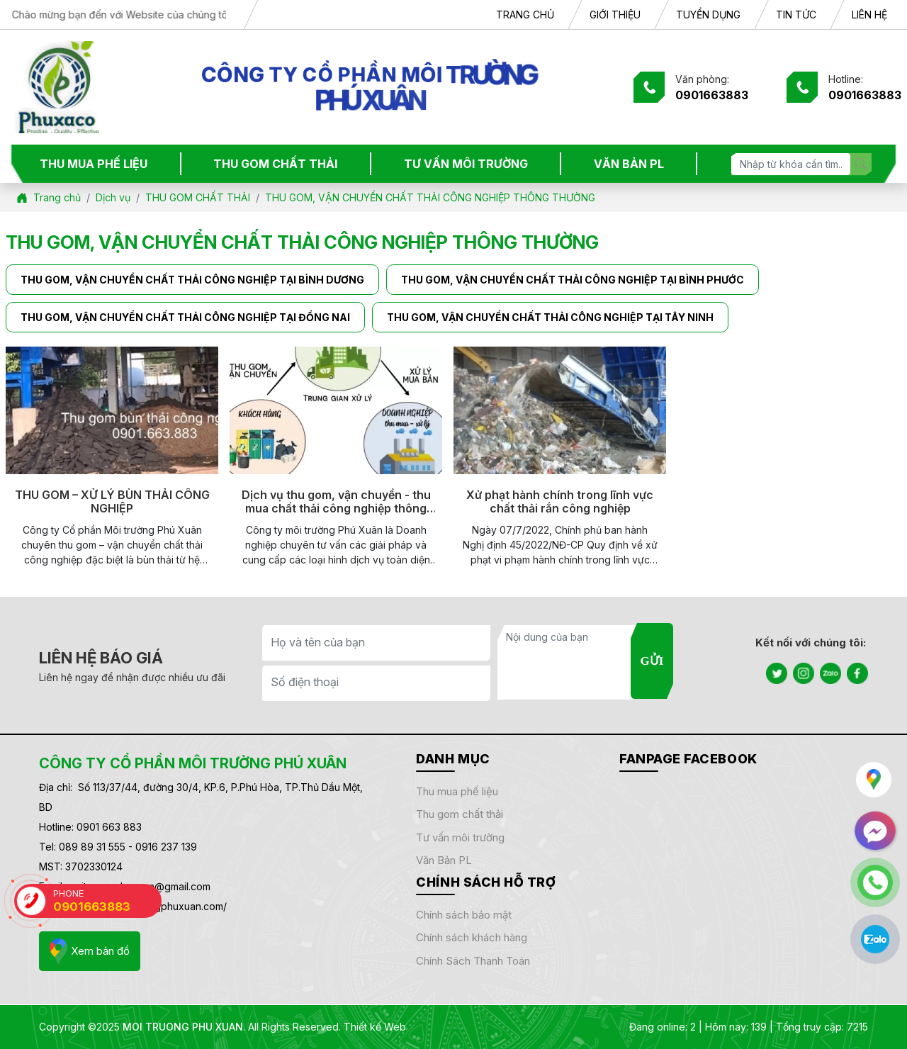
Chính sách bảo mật (464, 914)
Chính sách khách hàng (471, 937)
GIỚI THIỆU (615, 15)
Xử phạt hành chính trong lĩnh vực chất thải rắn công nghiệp (559, 501)
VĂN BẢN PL (629, 164)
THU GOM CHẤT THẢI (275, 164)
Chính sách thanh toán (473, 960)
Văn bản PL (444, 860)
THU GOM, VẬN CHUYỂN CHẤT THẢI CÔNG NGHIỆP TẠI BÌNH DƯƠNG (192, 280)
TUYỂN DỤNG (708, 15)
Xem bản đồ (90, 951)
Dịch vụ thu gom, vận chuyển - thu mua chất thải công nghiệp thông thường (336, 501)
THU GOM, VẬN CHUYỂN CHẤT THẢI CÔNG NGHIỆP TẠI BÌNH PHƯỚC (572, 280)
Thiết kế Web (375, 1027)
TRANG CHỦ (525, 15)
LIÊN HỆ (869, 15)
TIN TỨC (796, 15)
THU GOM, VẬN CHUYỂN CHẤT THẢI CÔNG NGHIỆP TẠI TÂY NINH (550, 317)
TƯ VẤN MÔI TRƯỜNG (466, 164)
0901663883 (711, 95)
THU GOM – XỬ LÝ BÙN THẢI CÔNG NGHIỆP (112, 501)
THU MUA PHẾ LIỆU (93, 164)
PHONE (107, 900)
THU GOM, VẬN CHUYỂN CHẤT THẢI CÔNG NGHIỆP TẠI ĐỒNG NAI (185, 317)
